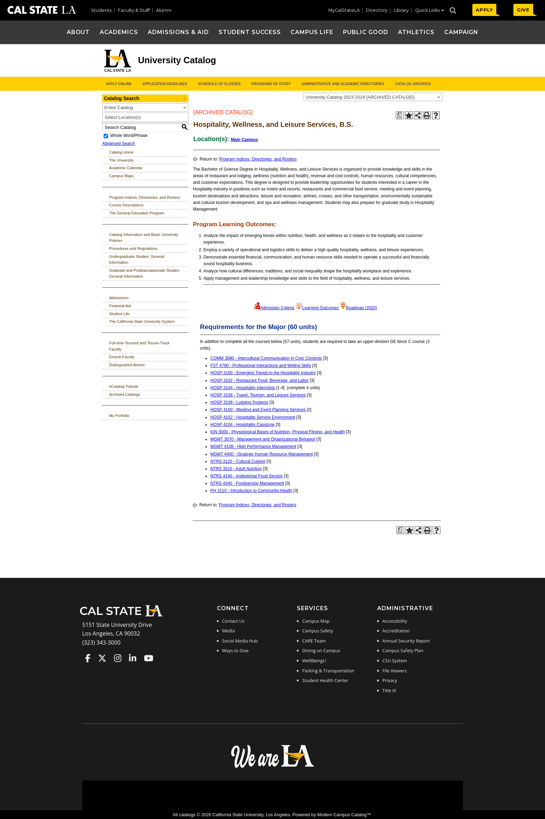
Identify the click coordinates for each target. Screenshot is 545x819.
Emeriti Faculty (122, 357)
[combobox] (372, 97)
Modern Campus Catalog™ (344, 814)
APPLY (484, 10)
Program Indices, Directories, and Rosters (144, 197)
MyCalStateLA (344, 10)
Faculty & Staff (134, 10)
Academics (119, 32)
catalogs (187, 814)
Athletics (416, 32)
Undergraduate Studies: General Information (136, 259)
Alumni (163, 10)
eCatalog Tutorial (123, 386)
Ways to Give (235, 650)
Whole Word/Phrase (128, 135)
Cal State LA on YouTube (148, 658)
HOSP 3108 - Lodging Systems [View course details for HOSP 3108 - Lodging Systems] (239, 402)
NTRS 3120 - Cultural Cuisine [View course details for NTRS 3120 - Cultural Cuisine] (237, 461)
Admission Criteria (277, 307)
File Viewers (394, 671)
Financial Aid (120, 306)
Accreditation (396, 631)
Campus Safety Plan (402, 650)
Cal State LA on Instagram (117, 658)
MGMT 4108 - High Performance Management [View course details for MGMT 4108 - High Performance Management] (253, 446)
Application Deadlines (165, 84)
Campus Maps (121, 176)
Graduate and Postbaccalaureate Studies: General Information (144, 273)
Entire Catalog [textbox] (118, 107)
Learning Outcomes (320, 307)
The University (121, 160)
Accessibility (394, 621)
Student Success (250, 32)
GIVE (523, 10)
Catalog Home (121, 152)
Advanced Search (118, 143)
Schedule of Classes (219, 84)
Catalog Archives (413, 84)
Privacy (389, 680)
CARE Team (314, 641)
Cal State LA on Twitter (102, 658)
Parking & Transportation (328, 671)
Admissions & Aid (178, 32)
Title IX (389, 690)
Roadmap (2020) (361, 307)
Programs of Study (271, 84)
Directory (377, 10)
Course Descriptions (126, 205)
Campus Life (312, 32)
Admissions (119, 298)
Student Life (119, 314)
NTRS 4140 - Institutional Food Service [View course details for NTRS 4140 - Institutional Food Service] (246, 476)
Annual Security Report (406, 641)
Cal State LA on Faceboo (87, 658)
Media (228, 631)
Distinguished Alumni (127, 365)
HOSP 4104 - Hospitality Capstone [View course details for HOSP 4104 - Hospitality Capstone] (242, 424)
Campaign (461, 32)
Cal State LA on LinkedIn (132, 658)
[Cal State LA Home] (123, 616)
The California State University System (141, 321)
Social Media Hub (240, 641)
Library (401, 10)
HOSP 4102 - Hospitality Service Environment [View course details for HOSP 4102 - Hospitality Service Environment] (252, 417)
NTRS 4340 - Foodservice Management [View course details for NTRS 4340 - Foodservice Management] (247, 483)
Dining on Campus (321, 650)
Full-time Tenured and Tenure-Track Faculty (139, 346)
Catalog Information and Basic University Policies (143, 237)
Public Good (365, 32)
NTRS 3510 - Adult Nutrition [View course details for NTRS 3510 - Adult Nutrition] (236, 468)
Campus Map (316, 621)
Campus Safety (317, 631)
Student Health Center (325, 680)
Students (101, 10)
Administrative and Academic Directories (343, 84)
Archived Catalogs (124, 394)
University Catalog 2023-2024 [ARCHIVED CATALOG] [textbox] (360, 97)
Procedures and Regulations (133, 248)
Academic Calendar (126, 168)
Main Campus (244, 139)
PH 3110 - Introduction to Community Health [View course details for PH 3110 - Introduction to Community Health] (251, 490)
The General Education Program (136, 213)
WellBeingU (314, 660)
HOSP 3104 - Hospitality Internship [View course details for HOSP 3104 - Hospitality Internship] (242, 387)
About (78, 32)
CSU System (394, 660)
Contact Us (233, 621)
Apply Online (118, 84)
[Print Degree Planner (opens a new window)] (400, 115)
